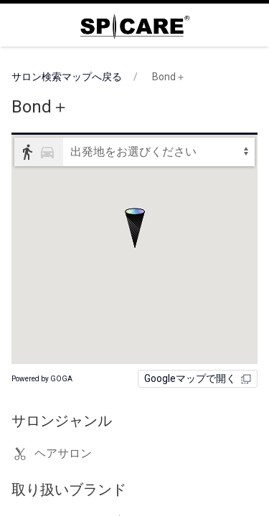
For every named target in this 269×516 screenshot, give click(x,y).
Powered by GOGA (41, 379)
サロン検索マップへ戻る (66, 76)
